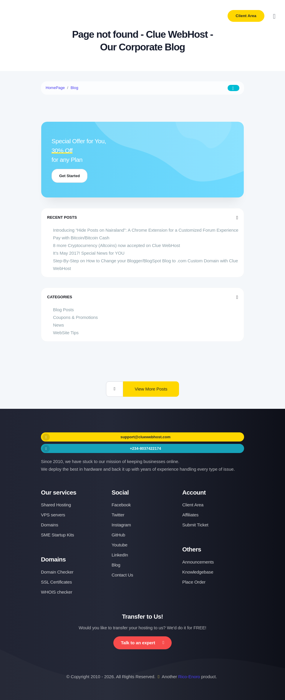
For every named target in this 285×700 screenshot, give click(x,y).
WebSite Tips (66, 332)
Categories (142, 297)
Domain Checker (57, 571)
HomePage (55, 87)
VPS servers (53, 514)
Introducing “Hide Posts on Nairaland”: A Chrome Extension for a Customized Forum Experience (145, 230)
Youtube (119, 544)
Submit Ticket (195, 524)
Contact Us (122, 574)
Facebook (121, 504)
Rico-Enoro (189, 676)
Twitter (118, 514)
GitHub (118, 534)
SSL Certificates (56, 581)
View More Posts (151, 388)
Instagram (121, 524)
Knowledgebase (197, 571)
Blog (74, 87)
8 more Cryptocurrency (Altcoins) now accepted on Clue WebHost (116, 245)
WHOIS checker (56, 591)
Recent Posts (142, 217)
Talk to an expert (142, 642)
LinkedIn (120, 554)
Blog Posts (63, 309)
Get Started (69, 176)
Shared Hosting (56, 504)
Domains (49, 524)
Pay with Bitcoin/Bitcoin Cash (81, 237)
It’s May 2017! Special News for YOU (89, 253)
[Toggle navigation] (274, 16)
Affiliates (190, 514)
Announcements (198, 561)
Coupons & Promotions (75, 317)
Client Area (246, 16)
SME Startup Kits (57, 534)
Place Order (194, 581)
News (58, 324)
